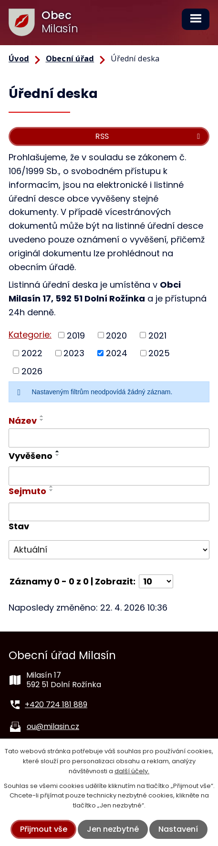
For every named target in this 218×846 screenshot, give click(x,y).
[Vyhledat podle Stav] (109, 549)
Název (23, 421)
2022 (31, 353)
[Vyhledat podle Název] (109, 437)
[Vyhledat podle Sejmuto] (109, 512)
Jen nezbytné (113, 829)
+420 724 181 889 (56, 704)
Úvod (19, 58)
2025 (159, 353)
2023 (73, 353)
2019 (76, 335)
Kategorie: (30, 334)
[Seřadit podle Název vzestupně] (42, 416)
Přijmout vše (43, 829)
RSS (149, 136)
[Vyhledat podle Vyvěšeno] (109, 476)
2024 (116, 353)
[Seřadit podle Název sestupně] (42, 420)
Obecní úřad (70, 58)
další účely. (131, 771)
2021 (157, 335)
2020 (116, 335)
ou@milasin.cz (53, 726)
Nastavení (178, 829)
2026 (31, 371)
